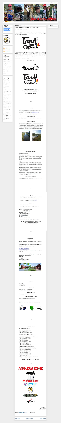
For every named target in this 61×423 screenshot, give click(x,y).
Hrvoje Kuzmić (7, 48)
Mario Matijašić (7, 51)
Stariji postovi (43, 418)
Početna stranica (29, 418)
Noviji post (17, 418)
